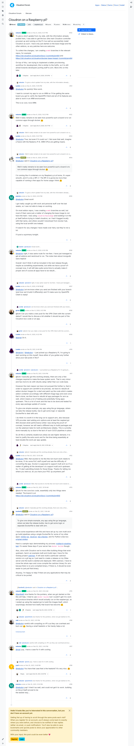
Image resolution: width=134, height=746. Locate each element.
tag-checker (43, 537)
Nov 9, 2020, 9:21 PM (39, 310)
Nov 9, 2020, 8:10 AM (40, 157)
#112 (70, 455)
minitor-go (25, 537)
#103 (70, 136)
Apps (97, 5)
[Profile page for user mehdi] (11, 159)
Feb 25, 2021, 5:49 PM (33, 665)
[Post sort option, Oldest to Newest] (86, 34)
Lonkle (18, 86)
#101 (70, 86)
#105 (70, 196)
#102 (70, 114)
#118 (70, 665)
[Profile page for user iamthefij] (11, 512)
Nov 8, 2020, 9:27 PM (40, 33)
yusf (17, 665)
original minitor (22, 539)
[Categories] (3, 2)
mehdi (18, 157)
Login (22, 739)
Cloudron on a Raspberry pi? (41, 161)
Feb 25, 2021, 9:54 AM (40, 591)
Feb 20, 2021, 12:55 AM (35, 455)
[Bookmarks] (3, 19)
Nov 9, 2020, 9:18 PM (34, 286)
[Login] (131, 2)
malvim (18, 196)
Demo (110, 5)
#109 (70, 334)
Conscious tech (20, 632)
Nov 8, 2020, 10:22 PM (40, 114)
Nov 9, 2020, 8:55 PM (40, 250)
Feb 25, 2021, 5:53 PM (35, 684)
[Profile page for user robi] (11, 621)
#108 (70, 310)
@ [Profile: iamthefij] (20, 594)
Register (14, 739)
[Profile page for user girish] (11, 311)
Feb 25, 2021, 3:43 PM (40, 646)
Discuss (21, 24)
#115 (70, 591)
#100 (70, 33)
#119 (70, 684)
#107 (70, 286)
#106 (70, 250)
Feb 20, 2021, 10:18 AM (41, 487)
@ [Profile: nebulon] (20, 89)
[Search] (3, 24)
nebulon (18, 33)
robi (17, 620)
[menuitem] (131, 2)
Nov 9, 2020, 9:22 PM (34, 334)
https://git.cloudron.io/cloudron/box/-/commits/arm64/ (38, 496)
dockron (33, 537)
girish (18, 310)
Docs (116, 5)
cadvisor (31, 556)
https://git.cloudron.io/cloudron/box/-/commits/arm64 (38, 56)
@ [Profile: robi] (18, 649)
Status (103, 5)
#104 (70, 157)
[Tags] (3, 11)
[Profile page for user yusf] (11, 666)
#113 (70, 487)
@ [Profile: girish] (19, 338)
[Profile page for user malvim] (11, 197)
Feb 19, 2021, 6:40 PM (34, 349)
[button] (3, 739)
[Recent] (3, 7)
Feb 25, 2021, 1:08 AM (42, 511)
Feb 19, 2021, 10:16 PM (40, 373)
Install (122, 5)
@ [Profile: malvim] (19, 253)
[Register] (131, 7)
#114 (70, 511)
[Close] (69, 711)
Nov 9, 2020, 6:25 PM (35, 196)
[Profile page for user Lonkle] (11, 87)
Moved (12, 24)
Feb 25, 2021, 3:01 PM (32, 620)
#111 (71, 373)
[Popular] (3, 15)
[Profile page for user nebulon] (11, 34)
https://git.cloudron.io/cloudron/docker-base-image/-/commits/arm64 (44, 58)
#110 (70, 349)
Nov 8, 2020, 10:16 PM (34, 86)
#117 (71, 646)
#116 (70, 620)
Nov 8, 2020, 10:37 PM (34, 136)
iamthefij (19, 511)
